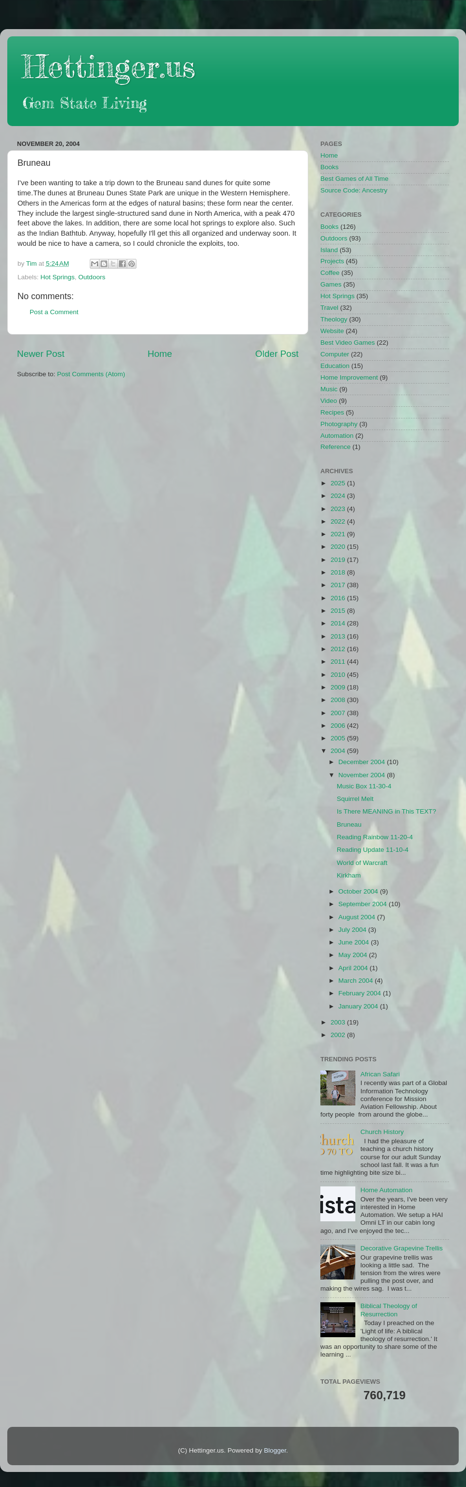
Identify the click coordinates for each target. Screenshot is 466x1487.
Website (332, 331)
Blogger (275, 1450)
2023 (339, 508)
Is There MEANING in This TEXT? (386, 811)
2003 (339, 1022)
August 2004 (357, 917)
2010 (339, 674)
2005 (339, 738)
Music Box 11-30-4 (364, 786)
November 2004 (362, 775)
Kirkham (349, 875)
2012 (339, 649)
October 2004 (359, 891)
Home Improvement (349, 377)
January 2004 (359, 1006)
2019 (339, 559)
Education (335, 365)
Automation (336, 435)
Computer (334, 354)
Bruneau (349, 824)
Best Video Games (347, 342)
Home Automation (386, 1190)
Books (329, 167)
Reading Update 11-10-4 (373, 849)
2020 (339, 546)
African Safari (379, 1074)
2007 (339, 713)
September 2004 (363, 904)
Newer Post (41, 354)
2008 (339, 700)
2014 (339, 623)
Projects (332, 261)
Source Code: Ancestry (353, 190)
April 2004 (354, 968)
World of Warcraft (362, 862)
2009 (339, 687)
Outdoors (91, 277)
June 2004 (354, 942)
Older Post (277, 354)
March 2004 (356, 980)
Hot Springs (57, 277)
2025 (339, 483)
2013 (339, 636)
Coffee (330, 272)
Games (331, 284)
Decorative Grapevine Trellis (401, 1248)
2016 (339, 598)
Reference (335, 446)
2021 (339, 534)
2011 (339, 661)
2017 (339, 585)
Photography (339, 424)
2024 (339, 495)
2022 (339, 521)
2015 (339, 610)
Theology (334, 319)
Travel (329, 307)
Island (329, 250)
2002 (339, 1035)
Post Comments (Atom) (91, 374)
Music (328, 389)
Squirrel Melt (355, 798)
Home (160, 354)
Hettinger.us (108, 66)
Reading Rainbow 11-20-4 (375, 837)
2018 (339, 572)
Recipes (332, 412)
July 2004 (353, 929)
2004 (339, 750)
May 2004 (353, 955)
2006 (339, 725)
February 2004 (360, 993)
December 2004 (362, 762)
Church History (381, 1131)
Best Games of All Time (354, 178)
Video (328, 400)
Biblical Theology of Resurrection (388, 1309)
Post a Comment (54, 312)
